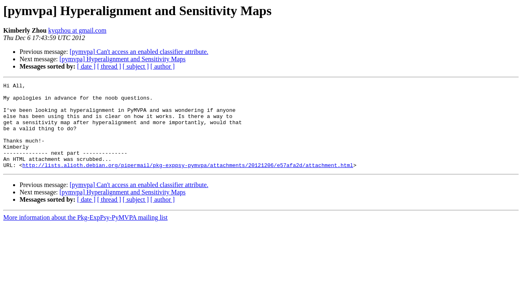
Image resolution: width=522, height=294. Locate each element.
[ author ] (162, 66)
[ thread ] (109, 66)
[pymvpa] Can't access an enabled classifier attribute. (139, 51)
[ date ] (86, 66)
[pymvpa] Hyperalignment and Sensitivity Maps (123, 59)
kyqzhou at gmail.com (77, 30)
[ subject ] (136, 66)
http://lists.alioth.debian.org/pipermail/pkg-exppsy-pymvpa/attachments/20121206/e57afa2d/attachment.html (187, 182)
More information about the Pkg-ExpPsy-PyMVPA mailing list (85, 234)
